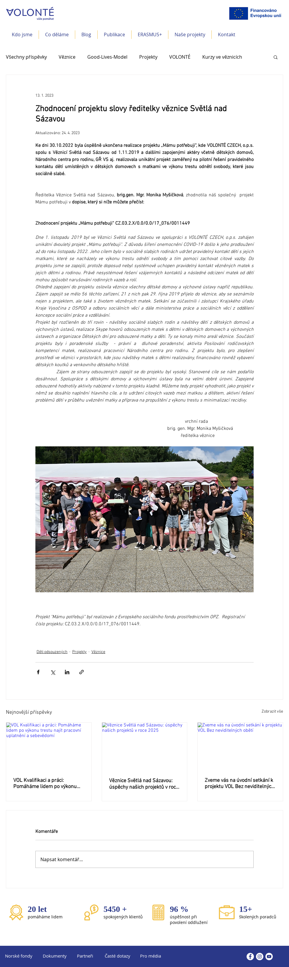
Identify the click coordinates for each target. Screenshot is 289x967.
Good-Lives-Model (107, 57)
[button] (57, 34)
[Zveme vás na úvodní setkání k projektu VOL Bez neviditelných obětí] (240, 746)
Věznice (67, 57)
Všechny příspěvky (26, 57)
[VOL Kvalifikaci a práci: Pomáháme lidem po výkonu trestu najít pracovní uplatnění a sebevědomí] (48, 746)
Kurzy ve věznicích (222, 57)
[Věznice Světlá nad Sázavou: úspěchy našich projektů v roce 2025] (144, 746)
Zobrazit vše (272, 711)
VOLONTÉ (180, 57)
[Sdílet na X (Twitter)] (52, 672)
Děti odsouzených (52, 651)
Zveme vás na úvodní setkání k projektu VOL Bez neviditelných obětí (239, 783)
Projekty (148, 57)
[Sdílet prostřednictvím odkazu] (81, 672)
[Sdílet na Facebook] (38, 672)
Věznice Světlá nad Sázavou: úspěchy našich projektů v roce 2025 (143, 784)
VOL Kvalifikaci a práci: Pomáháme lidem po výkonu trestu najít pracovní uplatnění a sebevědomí (47, 783)
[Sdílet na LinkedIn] (67, 672)
